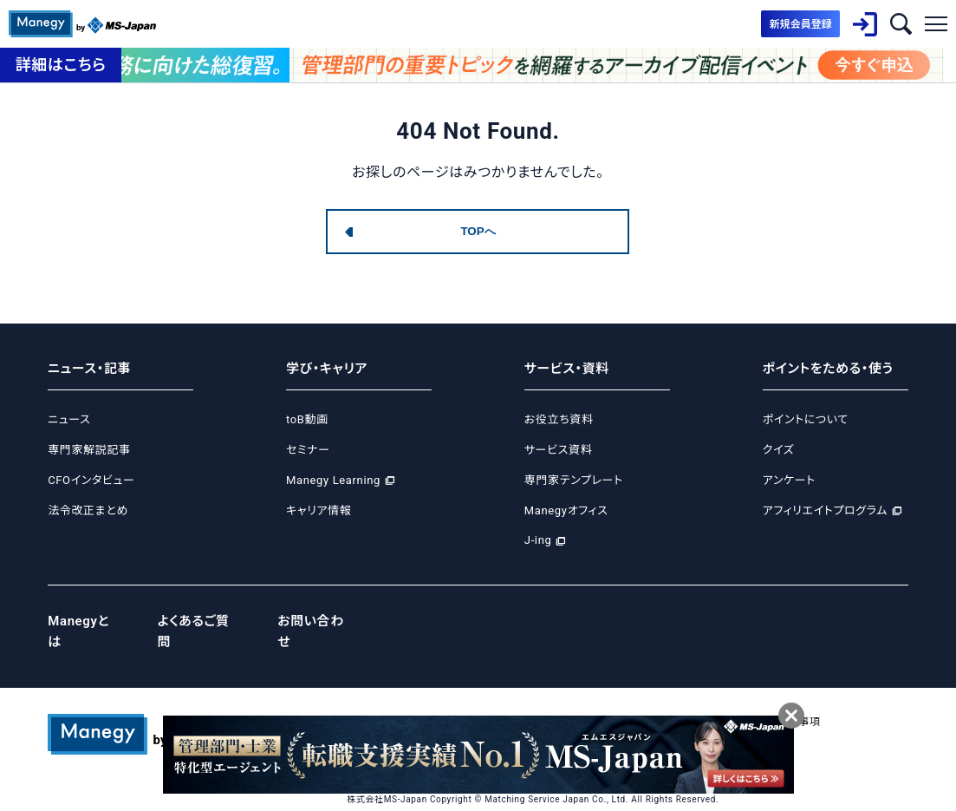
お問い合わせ (318, 620)
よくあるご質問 (201, 620)
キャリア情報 (318, 510)
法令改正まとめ (88, 510)
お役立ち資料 (559, 419)
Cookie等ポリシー (566, 699)
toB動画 (307, 419)
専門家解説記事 (89, 449)
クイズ (779, 449)
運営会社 (369, 699)
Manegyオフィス (566, 510)
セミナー (308, 449)
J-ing (538, 539)
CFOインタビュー (91, 480)
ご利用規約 (737, 699)
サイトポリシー (660, 699)
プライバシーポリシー (457, 699)
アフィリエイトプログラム (825, 510)
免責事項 (801, 699)
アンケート (789, 480)
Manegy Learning (333, 480)
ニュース (69, 419)
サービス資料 (558, 449)
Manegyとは (85, 620)
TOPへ (477, 231)
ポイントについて (806, 419)
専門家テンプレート (573, 480)
